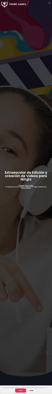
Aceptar (21, 390)
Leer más (47, 387)
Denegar (31, 390)
